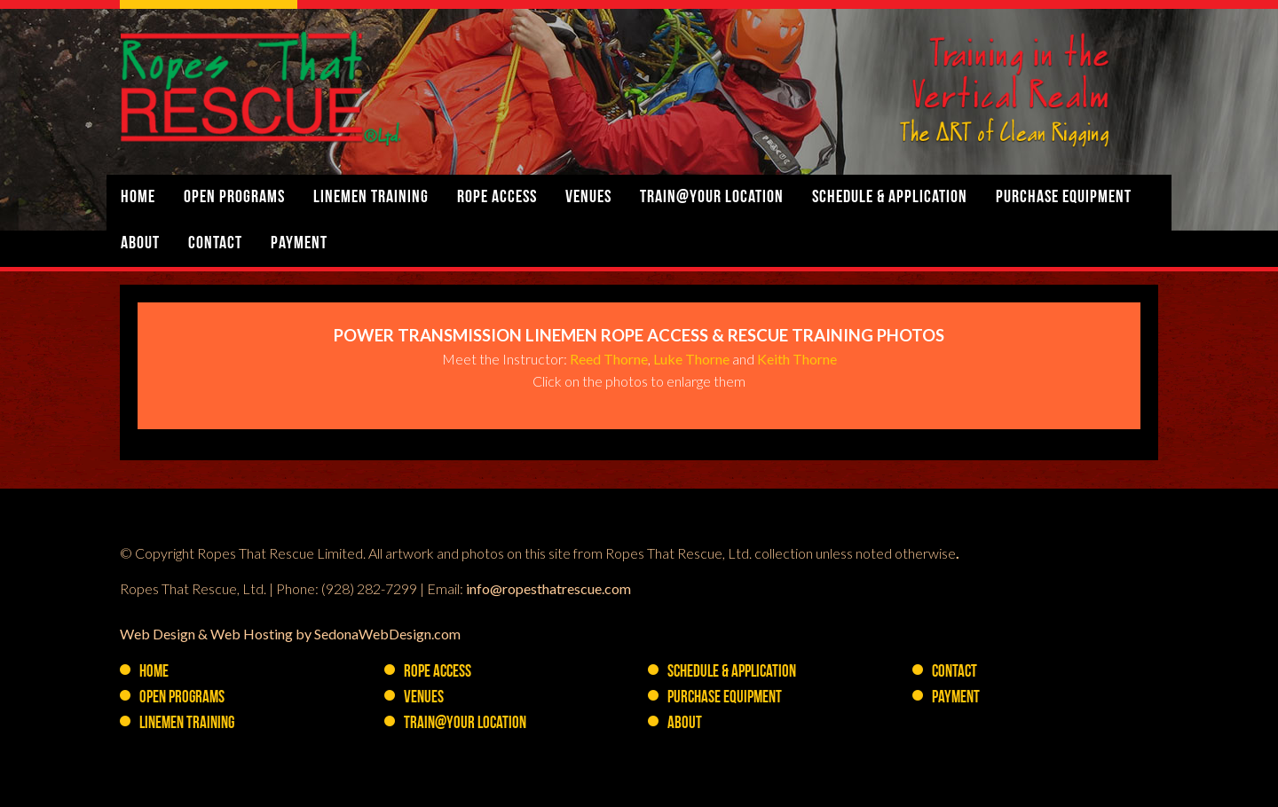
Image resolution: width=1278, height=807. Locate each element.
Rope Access (497, 198)
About (140, 244)
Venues (588, 198)
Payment (299, 244)
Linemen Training (371, 198)
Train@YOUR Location (712, 198)
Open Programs (234, 198)
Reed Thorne (609, 358)
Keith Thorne (797, 358)
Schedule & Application (889, 198)
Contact (215, 244)
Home (138, 198)
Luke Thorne (691, 358)
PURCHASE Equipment (1064, 198)
